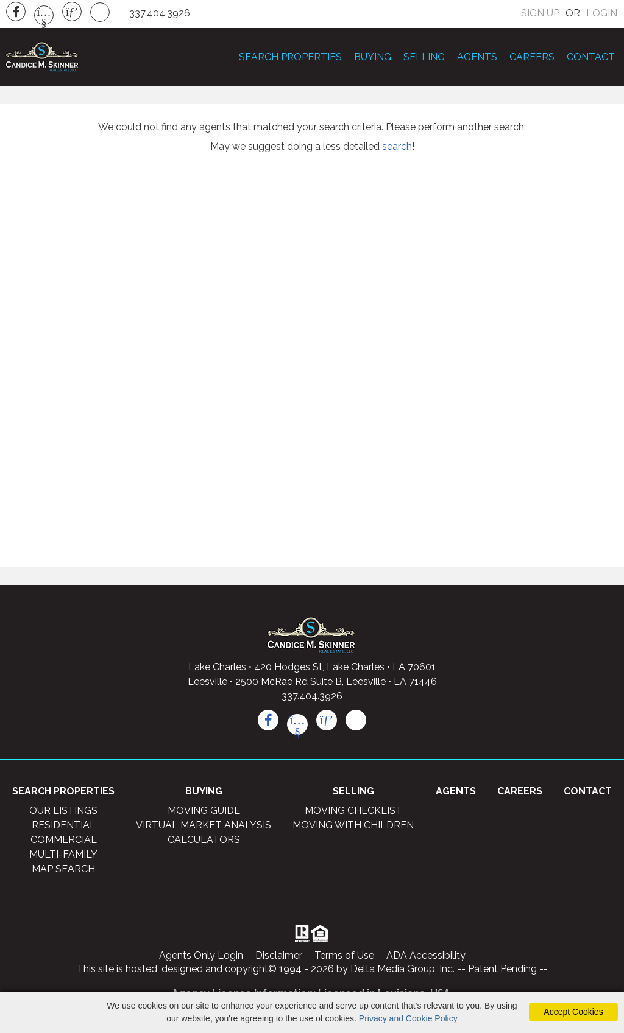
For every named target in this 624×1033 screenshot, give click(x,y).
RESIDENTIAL (64, 828)
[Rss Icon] (100, 12)
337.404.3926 (312, 699)
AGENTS (477, 58)
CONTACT (591, 58)
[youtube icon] (297, 727)
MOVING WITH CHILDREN (353, 828)
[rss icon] (356, 723)
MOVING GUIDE (204, 813)
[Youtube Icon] (44, 15)
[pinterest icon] (326, 723)
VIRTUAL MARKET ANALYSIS (203, 828)
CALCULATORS (204, 843)
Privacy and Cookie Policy (408, 1018)
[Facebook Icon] (16, 11)
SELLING (424, 58)
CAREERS (532, 58)
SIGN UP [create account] (540, 13)
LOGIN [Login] (601, 13)
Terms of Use (344, 958)
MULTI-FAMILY (63, 857)
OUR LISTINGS (63, 813)
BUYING (372, 58)
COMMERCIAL (63, 843)
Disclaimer (278, 958)
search (397, 149)
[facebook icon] (268, 723)
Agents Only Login (201, 958)
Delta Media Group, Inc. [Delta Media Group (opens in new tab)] (402, 972)
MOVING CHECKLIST (353, 813)
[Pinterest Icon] (72, 11)
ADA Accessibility (426, 958)
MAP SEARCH (63, 872)
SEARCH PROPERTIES (290, 58)
